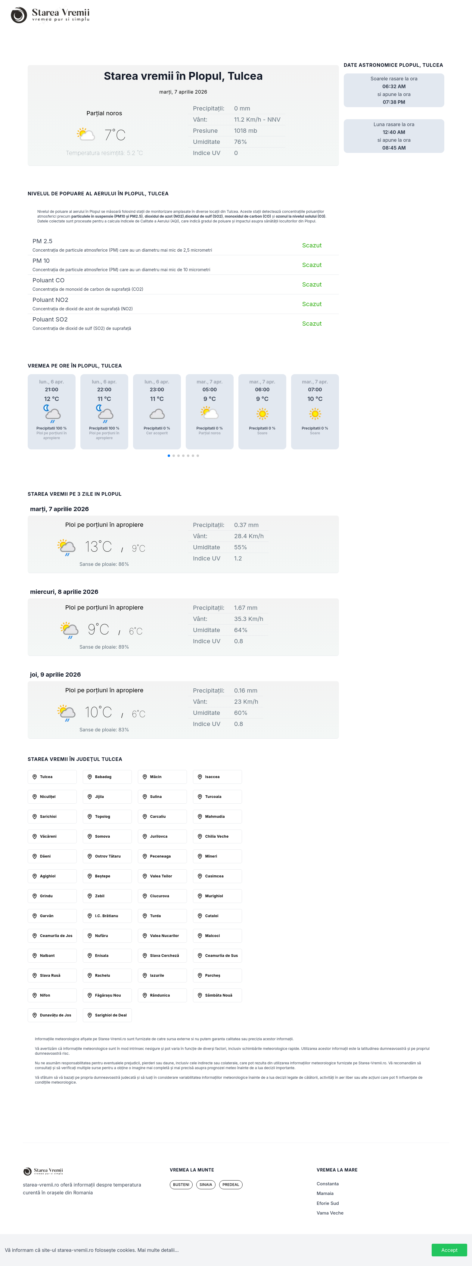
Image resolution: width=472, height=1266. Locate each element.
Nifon (45, 995)
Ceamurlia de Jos (56, 935)
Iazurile (157, 975)
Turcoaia (213, 796)
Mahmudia (215, 816)
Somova (102, 836)
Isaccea (212, 776)
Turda (155, 916)
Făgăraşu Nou (108, 995)
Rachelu (102, 975)
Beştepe (102, 876)
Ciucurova (159, 896)
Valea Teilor (161, 876)
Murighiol (214, 896)
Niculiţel (48, 796)
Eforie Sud (328, 1203)
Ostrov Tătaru (108, 856)
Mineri (211, 856)
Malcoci (212, 935)
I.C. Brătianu (106, 916)
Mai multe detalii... (158, 1250)
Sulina (156, 796)
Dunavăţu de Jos (55, 1015)
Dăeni (45, 856)
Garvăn (47, 916)
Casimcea (214, 876)
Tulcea (46, 776)
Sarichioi (48, 816)
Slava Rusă (50, 975)
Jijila (99, 796)
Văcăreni (48, 836)
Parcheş (212, 975)
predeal (230, 1184)
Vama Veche (330, 1213)
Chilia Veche (217, 836)
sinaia (206, 1184)
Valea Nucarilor (164, 935)
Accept (449, 1250)
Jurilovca (159, 836)
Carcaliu (158, 816)
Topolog (102, 816)
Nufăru (101, 935)
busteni (181, 1184)
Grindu (46, 896)
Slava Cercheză (164, 955)
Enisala (102, 955)
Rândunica (160, 995)
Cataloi (212, 916)
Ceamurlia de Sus (221, 955)
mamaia (325, 1193)
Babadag (103, 776)
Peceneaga (160, 856)
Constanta (328, 1184)
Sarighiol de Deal (111, 1015)
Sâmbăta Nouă (218, 995)
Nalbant (47, 955)
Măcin (156, 776)
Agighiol (48, 876)
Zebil (99, 896)
